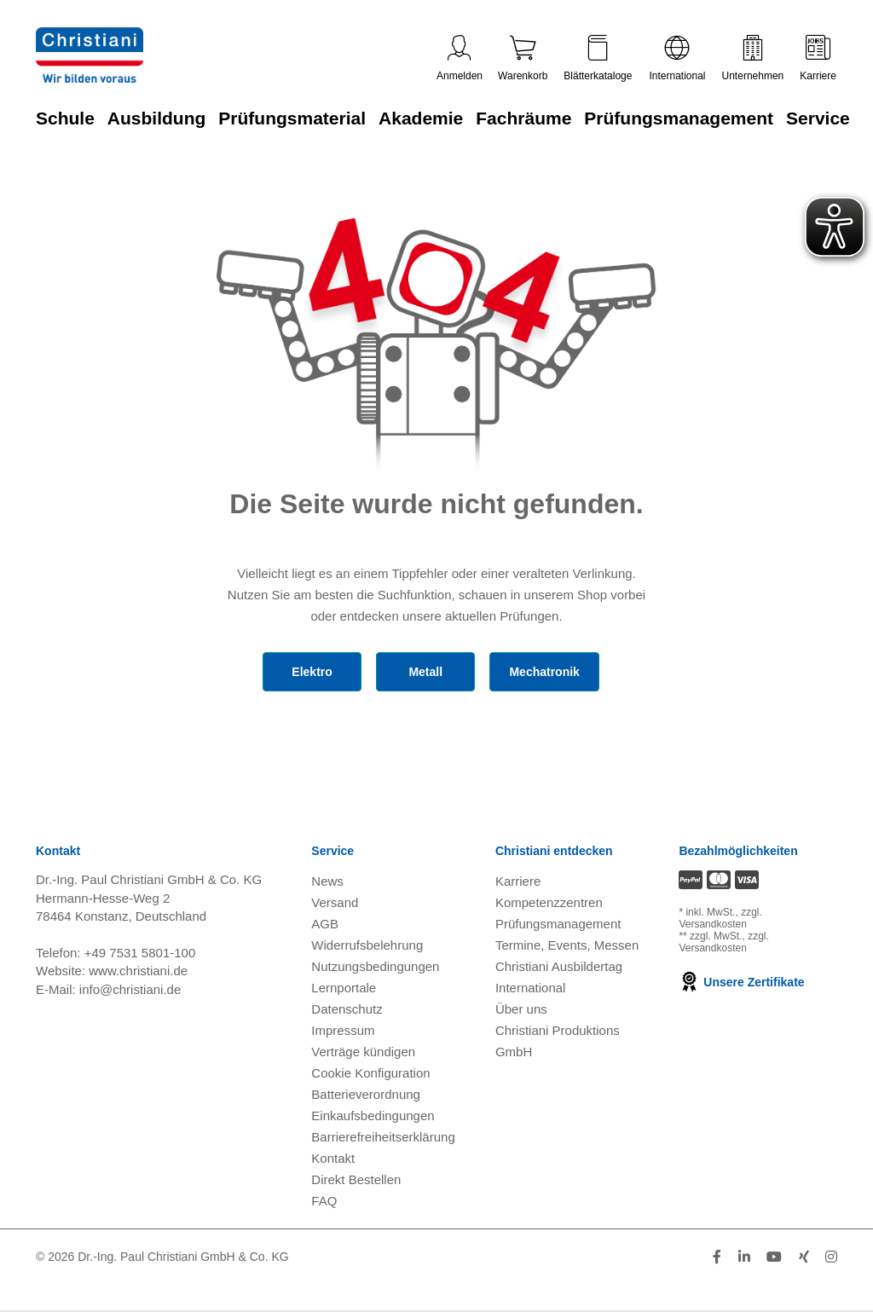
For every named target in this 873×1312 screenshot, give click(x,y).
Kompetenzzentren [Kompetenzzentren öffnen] (549, 902)
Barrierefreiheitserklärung (382, 1137)
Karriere (818, 58)
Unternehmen (753, 58)
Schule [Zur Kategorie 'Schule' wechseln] (65, 118)
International (677, 58)
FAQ (324, 1201)
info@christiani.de (130, 989)
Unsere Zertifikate (741, 982)
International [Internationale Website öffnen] (530, 987)
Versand (334, 902)
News (327, 881)
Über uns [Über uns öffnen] (521, 1009)
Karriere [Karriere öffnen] (518, 881)
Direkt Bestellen (356, 1179)
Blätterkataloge (598, 58)
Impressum (342, 1030)
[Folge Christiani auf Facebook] (717, 1257)
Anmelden (459, 58)
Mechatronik (544, 672)
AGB (324, 923)
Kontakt (333, 1158)
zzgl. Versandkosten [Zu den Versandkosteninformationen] (720, 918)
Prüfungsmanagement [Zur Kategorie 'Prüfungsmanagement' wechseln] (678, 118)
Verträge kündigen (363, 1051)
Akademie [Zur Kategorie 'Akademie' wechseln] (421, 118)
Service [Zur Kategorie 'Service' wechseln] (818, 118)
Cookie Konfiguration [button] (370, 1073)
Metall (425, 672)
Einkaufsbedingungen (372, 1115)
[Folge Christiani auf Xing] (804, 1257)
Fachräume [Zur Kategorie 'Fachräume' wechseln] (523, 118)
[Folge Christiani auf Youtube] (774, 1257)
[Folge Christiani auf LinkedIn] (744, 1257)
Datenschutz (346, 1009)
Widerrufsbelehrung (367, 945)
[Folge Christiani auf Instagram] (831, 1257)
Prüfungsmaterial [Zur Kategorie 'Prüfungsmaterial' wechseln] (292, 118)
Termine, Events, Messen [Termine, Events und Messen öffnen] (567, 945)
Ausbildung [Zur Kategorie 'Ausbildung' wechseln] (156, 118)
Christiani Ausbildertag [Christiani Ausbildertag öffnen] (558, 966)
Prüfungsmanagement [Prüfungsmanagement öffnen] (558, 923)
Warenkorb (522, 58)
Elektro (312, 672)
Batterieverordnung (365, 1094)
